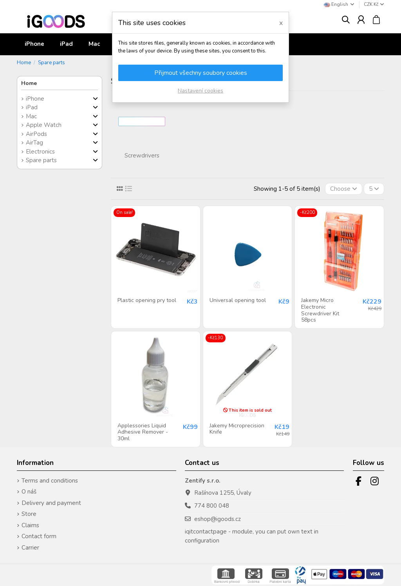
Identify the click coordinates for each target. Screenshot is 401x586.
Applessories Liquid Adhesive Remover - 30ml (142, 432)
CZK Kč (374, 4)
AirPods (36, 134)
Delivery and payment (51, 503)
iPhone (35, 99)
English (339, 4)
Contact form (39, 536)
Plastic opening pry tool (146, 300)
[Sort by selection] (343, 189)
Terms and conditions (50, 481)
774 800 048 (211, 506)
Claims (30, 525)
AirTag (34, 142)
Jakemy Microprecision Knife (237, 429)
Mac (31, 116)
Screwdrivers (142, 155)
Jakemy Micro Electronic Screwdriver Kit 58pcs (320, 310)
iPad (32, 107)
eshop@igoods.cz (217, 519)
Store (29, 514)
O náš (29, 492)
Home (29, 83)
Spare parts (41, 160)
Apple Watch (43, 125)
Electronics (40, 152)
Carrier (30, 548)
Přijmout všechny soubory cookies (200, 73)
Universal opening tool (238, 300)
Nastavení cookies (200, 90)
